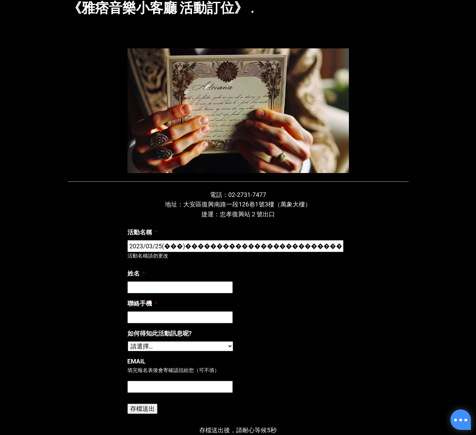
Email (136, 361)
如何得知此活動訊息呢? (159, 333)
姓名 (136, 273)
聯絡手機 (142, 303)
